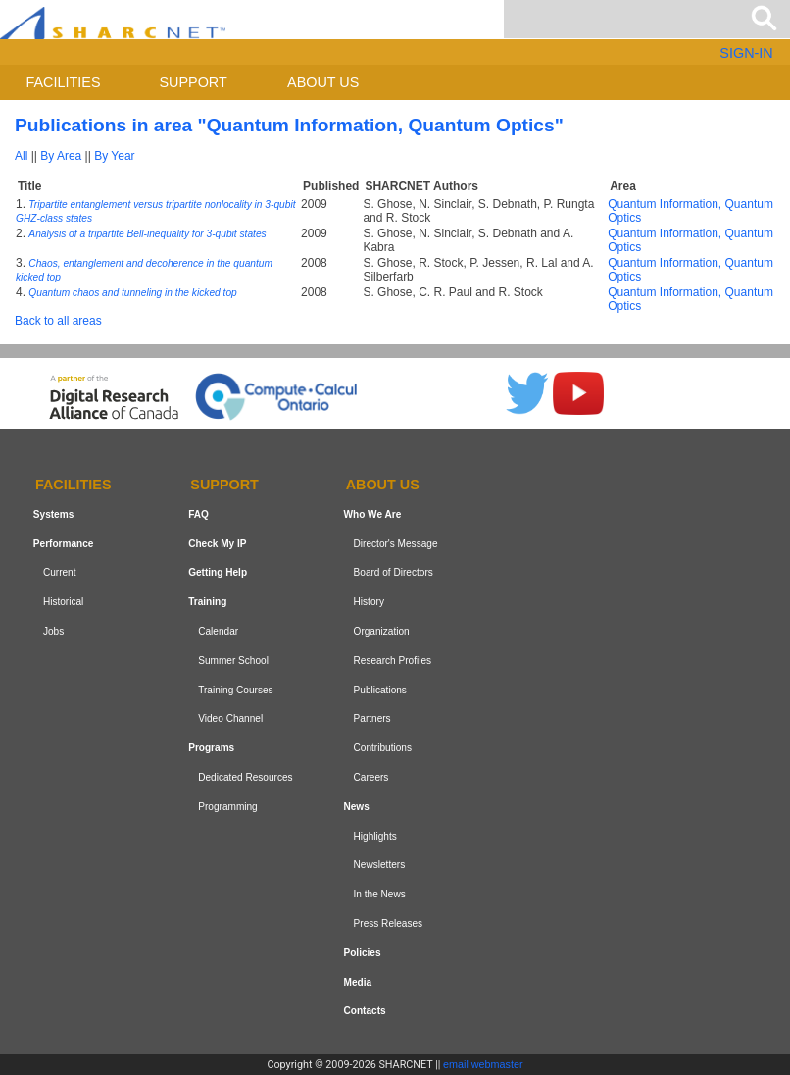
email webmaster (483, 1064)
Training (207, 601)
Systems (53, 514)
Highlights (375, 836)
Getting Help (217, 573)
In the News (380, 894)
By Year (114, 156)
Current (59, 573)
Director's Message (396, 543)
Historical (63, 601)
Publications (380, 690)
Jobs (53, 631)
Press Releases (388, 923)
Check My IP (217, 543)
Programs (211, 747)
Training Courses (235, 690)
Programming (228, 806)
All (21, 156)
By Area (60, 156)
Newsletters (380, 864)
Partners (372, 719)
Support (192, 82)
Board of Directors (393, 573)
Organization (382, 631)
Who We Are (372, 514)
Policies (361, 952)
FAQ (198, 514)
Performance (63, 543)
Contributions (383, 747)
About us (323, 82)
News (356, 806)
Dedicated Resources (245, 777)
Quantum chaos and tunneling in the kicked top (132, 292)
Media (357, 982)
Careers (371, 777)
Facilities (63, 82)
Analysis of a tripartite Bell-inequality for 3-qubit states (147, 234)
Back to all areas (58, 321)
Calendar (218, 631)
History (369, 601)
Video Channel (230, 719)
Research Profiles (393, 660)
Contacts (364, 1010)
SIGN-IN (745, 53)
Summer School (233, 660)
